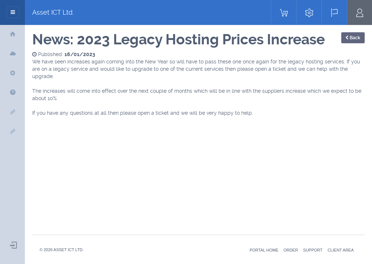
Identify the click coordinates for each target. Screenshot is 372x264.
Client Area (341, 250)
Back (353, 37)
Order (290, 250)
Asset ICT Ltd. (53, 12)
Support (313, 250)
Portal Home (264, 250)
